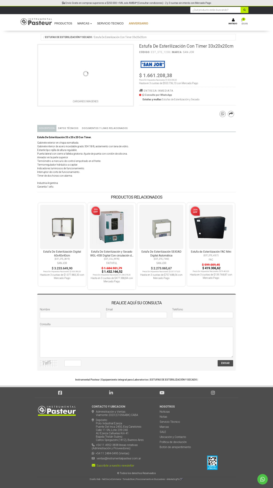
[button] (182, 479)
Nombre (45, 309)
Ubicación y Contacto (173, 437)
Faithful (111, 263)
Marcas (164, 427)
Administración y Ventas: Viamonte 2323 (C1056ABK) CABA (115, 413)
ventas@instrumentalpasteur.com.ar (118, 458)
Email (109, 309)
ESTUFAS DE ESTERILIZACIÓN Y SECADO (68, 37)
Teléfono (177, 309)
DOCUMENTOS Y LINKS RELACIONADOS (105, 128)
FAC (211, 259)
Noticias (165, 411)
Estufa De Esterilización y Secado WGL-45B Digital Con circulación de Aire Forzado (111, 255)
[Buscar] (245, 10)
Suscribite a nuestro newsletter (113, 465)
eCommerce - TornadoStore (122, 479)
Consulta (45, 324)
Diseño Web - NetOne (99, 479)
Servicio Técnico (170, 421)
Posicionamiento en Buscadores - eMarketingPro (158, 479)
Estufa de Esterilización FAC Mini (211, 251)
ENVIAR (225, 363)
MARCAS (84, 23)
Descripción (47, 128)
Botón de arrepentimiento (175, 447)
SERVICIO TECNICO (110, 23)
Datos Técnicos (68, 128)
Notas (163, 416)
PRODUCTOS (63, 23)
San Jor (188, 52)
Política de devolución (173, 442)
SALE (163, 432)
